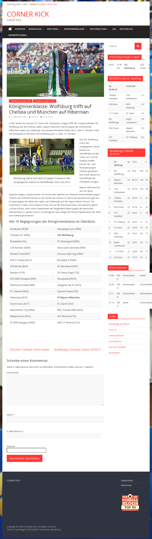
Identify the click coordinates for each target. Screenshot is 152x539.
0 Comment (46, 117)
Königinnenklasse (74, 29)
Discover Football (117, 347)
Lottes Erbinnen (116, 335)
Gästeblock (126, 29)
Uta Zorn (34, 117)
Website (11, 446)
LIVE (114, 29)
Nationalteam (98, 29)
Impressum (126, 485)
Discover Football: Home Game (28, 349)
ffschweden (114, 352)
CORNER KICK (28, 13)
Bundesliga (35, 29)
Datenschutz (127, 480)
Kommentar (13, 372)
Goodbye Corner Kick (47, 4)
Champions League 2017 (20, 101)
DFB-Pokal (52, 29)
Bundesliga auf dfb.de (119, 324)
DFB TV (112, 329)
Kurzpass (20, 29)
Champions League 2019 (44, 101)
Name (10, 414)
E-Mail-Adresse (15, 431)
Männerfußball (17, 35)
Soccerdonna (115, 341)
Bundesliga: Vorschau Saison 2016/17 (79, 349)
